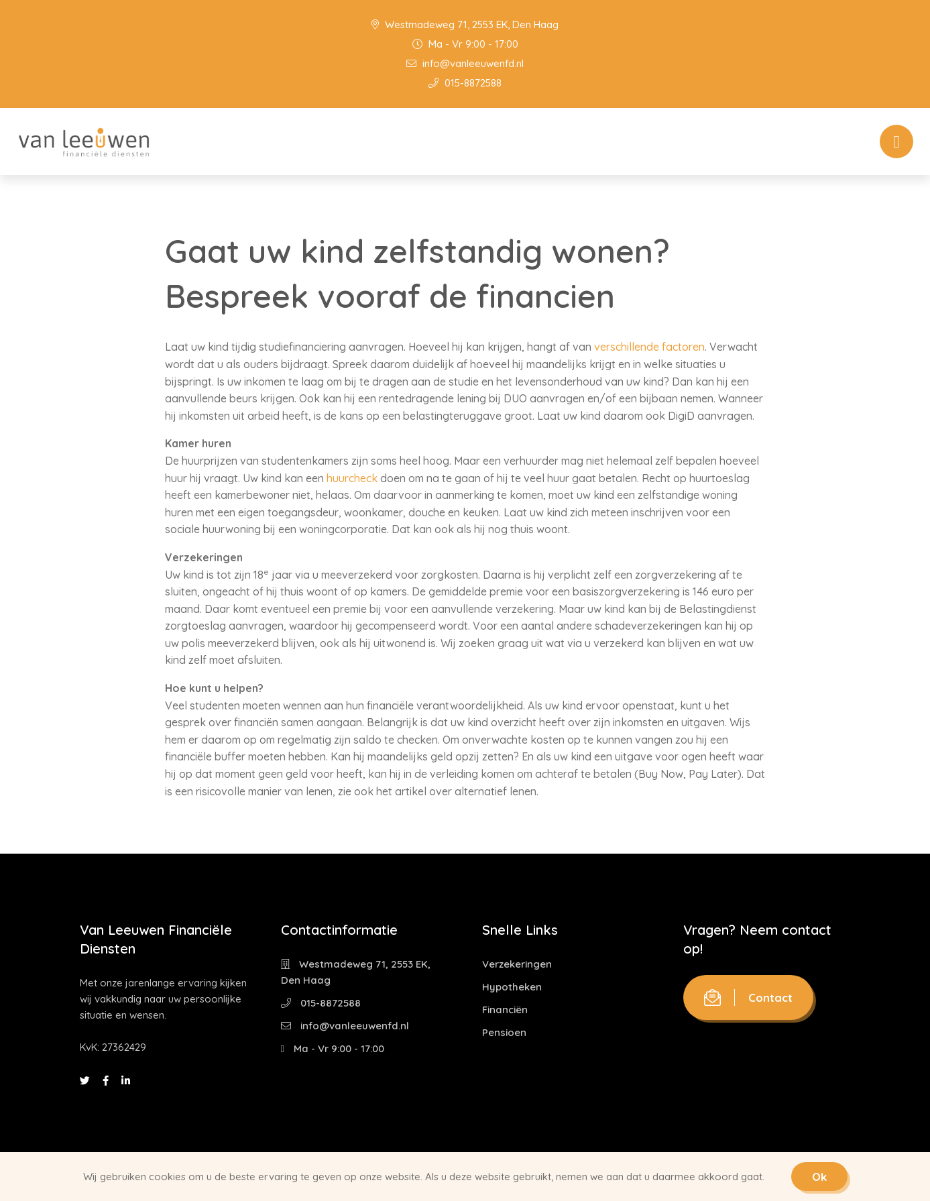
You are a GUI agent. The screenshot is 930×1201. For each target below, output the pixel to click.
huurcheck (352, 478)
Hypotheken (512, 986)
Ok (819, 1176)
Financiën (505, 1009)
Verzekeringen (517, 964)
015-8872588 (465, 82)
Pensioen (504, 1032)
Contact (748, 997)
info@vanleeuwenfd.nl (465, 63)
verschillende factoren (649, 346)
